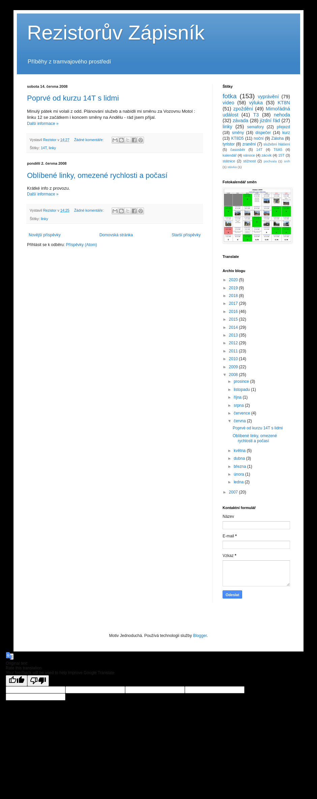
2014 (234, 327)
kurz (286, 132)
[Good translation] (16, 680)
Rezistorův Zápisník (116, 32)
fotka (230, 96)
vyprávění (268, 96)
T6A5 (277, 150)
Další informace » (42, 123)
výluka (256, 102)
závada (240, 120)
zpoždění (243, 108)
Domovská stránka (116, 235)
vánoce (249, 155)
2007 (234, 492)
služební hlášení (276, 144)
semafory (255, 127)
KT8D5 (237, 138)
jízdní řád (270, 120)
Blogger (200, 635)
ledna (239, 482)
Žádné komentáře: (89, 140)
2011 (234, 351)
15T (281, 155)
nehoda (282, 114)
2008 (234, 374)
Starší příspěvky (186, 235)
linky (52, 148)
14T (44, 148)
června (240, 421)
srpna (239, 405)
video (228, 102)
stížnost (249, 161)
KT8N (284, 102)
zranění (249, 144)
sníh (287, 161)
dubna (240, 458)
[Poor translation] (38, 680)
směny (238, 132)
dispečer (263, 132)
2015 (234, 319)
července (242, 413)
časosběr (237, 150)
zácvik (266, 155)
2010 (234, 358)
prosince (242, 381)
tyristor (229, 144)
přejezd (283, 127)
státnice (229, 161)
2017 (234, 303)
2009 (234, 367)
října (238, 397)
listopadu (242, 389)
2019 (234, 288)
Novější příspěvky (45, 235)
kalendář (229, 155)
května (240, 450)
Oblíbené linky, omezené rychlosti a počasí (97, 175)
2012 (234, 343)
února (239, 474)
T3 (256, 114)
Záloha (277, 138)
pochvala (270, 161)
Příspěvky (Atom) (81, 244)
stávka (232, 167)
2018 (234, 295)
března (240, 466)
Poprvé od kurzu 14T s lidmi (73, 98)
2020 (234, 279)
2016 (234, 311)
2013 (234, 335)
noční (258, 138)
